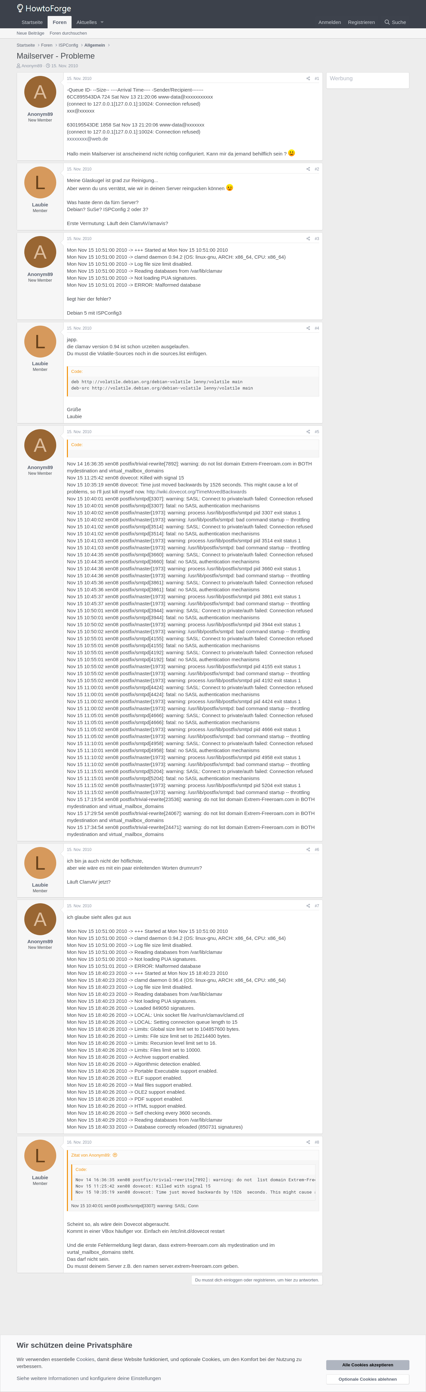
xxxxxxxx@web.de (87, 138)
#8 (317, 1142)
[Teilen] (308, 79)
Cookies (85, 1359)
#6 (317, 849)
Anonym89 (32, 65)
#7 (317, 906)
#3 (317, 238)
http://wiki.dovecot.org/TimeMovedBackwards (197, 491)
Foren (60, 22)
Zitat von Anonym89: (91, 1155)
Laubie (40, 204)
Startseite (32, 22)
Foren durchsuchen (68, 33)
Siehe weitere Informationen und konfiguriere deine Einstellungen (89, 1378)
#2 (317, 169)
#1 (317, 78)
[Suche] (395, 22)
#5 (317, 431)
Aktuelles (87, 22)
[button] (102, 22)
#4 (317, 328)
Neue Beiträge (30, 33)
